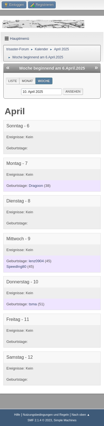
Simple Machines (65, 420)
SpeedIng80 (16, 266)
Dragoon (36, 186)
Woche (44, 81)
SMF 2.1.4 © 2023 (39, 420)
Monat (27, 81)
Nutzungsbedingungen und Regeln (46, 414)
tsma (33, 304)
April (15, 111)
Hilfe (17, 414)
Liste (12, 81)
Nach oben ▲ (81, 414)
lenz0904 (36, 261)
